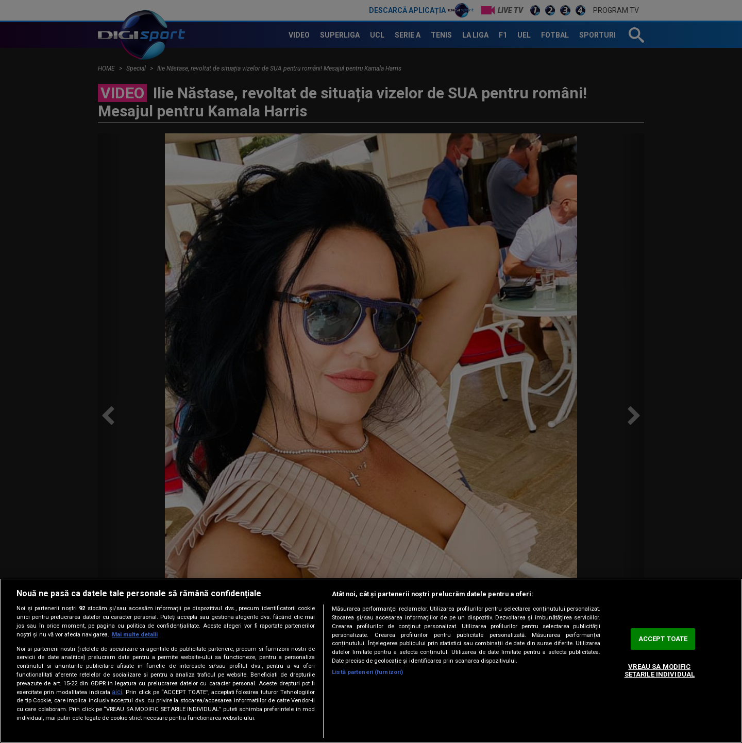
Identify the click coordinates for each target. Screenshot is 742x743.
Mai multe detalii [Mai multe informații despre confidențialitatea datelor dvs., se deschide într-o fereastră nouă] (135, 634)
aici (117, 692)
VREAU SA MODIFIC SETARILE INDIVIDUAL (660, 671)
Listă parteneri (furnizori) (367, 672)
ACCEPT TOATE (663, 639)
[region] (371, 660)
